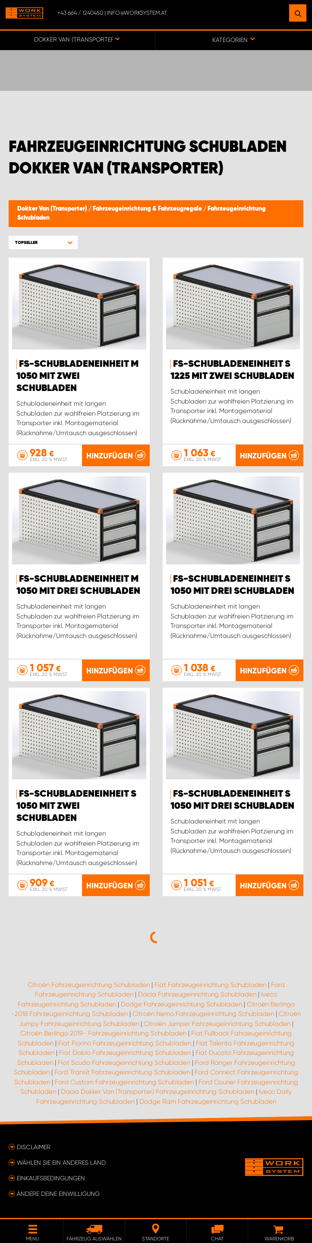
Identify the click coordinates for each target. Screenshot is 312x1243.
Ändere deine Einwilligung (58, 1193)
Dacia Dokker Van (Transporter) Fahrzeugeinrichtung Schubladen (157, 1092)
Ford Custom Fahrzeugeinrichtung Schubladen (124, 1082)
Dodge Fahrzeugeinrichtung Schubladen (181, 1004)
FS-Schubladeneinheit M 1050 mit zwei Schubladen (77, 376)
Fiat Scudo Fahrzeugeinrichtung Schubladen (124, 1063)
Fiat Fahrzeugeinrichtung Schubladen (210, 985)
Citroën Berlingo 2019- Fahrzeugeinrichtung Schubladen (103, 1033)
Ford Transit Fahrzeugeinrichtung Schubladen (122, 1072)
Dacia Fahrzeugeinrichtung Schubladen (197, 994)
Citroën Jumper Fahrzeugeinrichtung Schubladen (217, 1024)
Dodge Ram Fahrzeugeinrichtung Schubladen (207, 1101)
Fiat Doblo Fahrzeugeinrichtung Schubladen (125, 1053)
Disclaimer (33, 1147)
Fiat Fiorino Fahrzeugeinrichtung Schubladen (124, 1043)
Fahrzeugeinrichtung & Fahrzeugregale (148, 209)
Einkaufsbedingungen (51, 1178)
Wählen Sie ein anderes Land (61, 1162)
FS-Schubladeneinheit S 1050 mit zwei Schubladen (76, 806)
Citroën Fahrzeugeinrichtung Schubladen (89, 985)
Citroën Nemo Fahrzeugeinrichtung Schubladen (203, 1014)
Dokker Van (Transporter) (52, 209)
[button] (43, 242)
